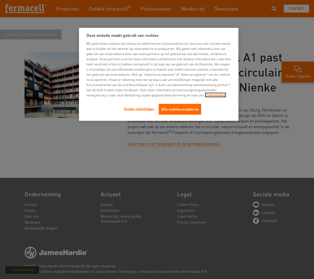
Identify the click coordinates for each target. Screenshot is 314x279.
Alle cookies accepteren (179, 109)
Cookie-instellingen (139, 109)
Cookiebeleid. (215, 95)
